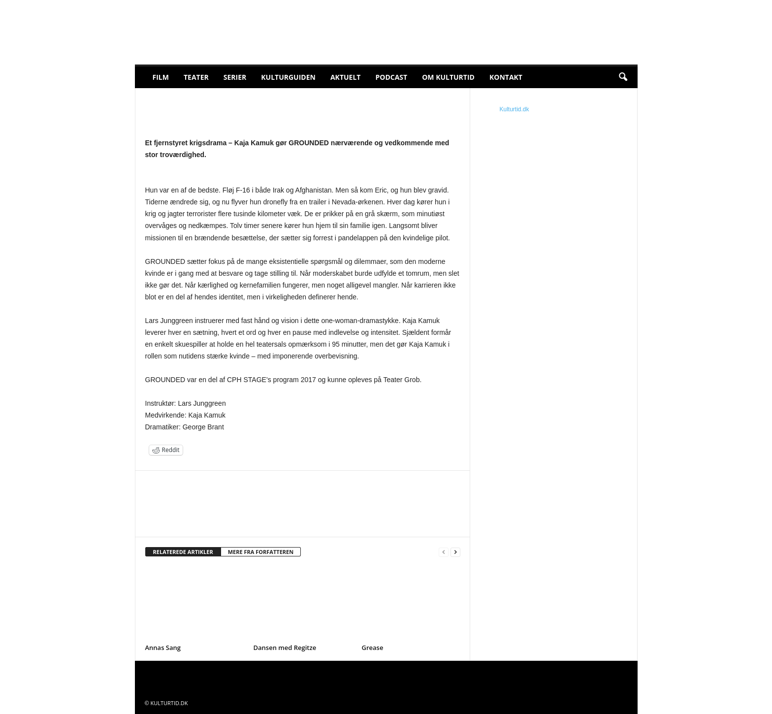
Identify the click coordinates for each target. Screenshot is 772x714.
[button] (623, 77)
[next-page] (455, 552)
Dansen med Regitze (285, 647)
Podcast (391, 77)
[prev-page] (444, 552)
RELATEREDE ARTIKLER (183, 551)
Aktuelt (345, 77)
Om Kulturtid (448, 77)
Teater (196, 77)
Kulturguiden (288, 77)
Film (161, 77)
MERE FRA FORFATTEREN (261, 551)
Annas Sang (163, 647)
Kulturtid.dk (514, 109)
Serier (235, 77)
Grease (373, 647)
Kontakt (505, 77)
